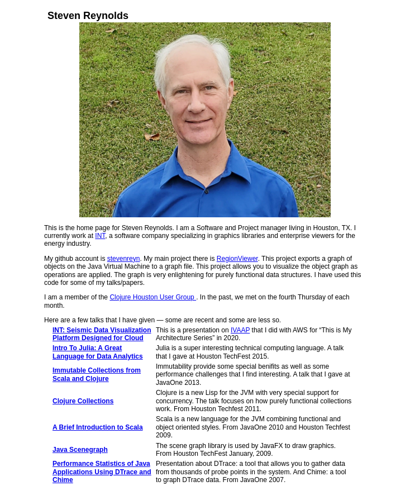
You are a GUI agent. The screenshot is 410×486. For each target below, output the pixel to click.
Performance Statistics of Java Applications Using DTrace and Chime (102, 472)
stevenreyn (123, 259)
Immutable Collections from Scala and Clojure (97, 374)
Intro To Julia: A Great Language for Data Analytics (98, 352)
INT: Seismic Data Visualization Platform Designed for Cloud (102, 334)
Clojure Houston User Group (152, 297)
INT (100, 236)
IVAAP (240, 330)
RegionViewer (237, 259)
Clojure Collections (83, 401)
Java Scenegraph (80, 450)
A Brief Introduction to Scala (98, 427)
